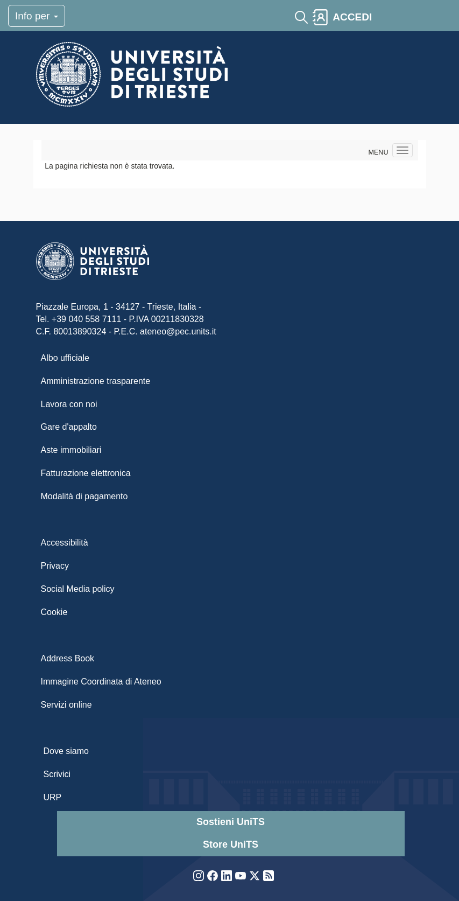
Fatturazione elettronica (86, 473)
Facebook (213, 876)
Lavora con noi (69, 404)
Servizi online (66, 704)
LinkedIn (227, 876)
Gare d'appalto (69, 426)
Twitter (255, 876)
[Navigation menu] (402, 150)
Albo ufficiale (65, 357)
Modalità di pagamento (84, 496)
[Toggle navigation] (386, 17)
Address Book (68, 658)
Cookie (54, 612)
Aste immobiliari (71, 450)
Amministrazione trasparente (96, 381)
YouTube (241, 876)
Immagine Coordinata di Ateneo (101, 681)
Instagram (199, 876)
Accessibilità (64, 542)
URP (53, 797)
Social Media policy (78, 588)
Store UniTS (230, 844)
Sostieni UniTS (230, 821)
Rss (269, 876)
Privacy (55, 565)
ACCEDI (352, 17)
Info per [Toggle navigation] (36, 16)
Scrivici (57, 774)
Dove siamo (66, 751)
